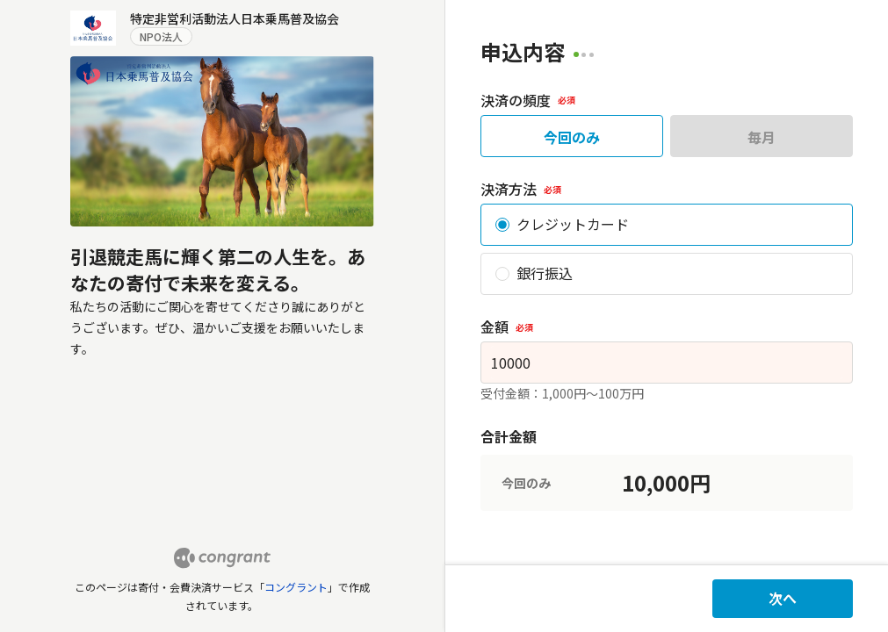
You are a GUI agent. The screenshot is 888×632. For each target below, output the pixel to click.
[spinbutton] (667, 362)
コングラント (296, 586)
